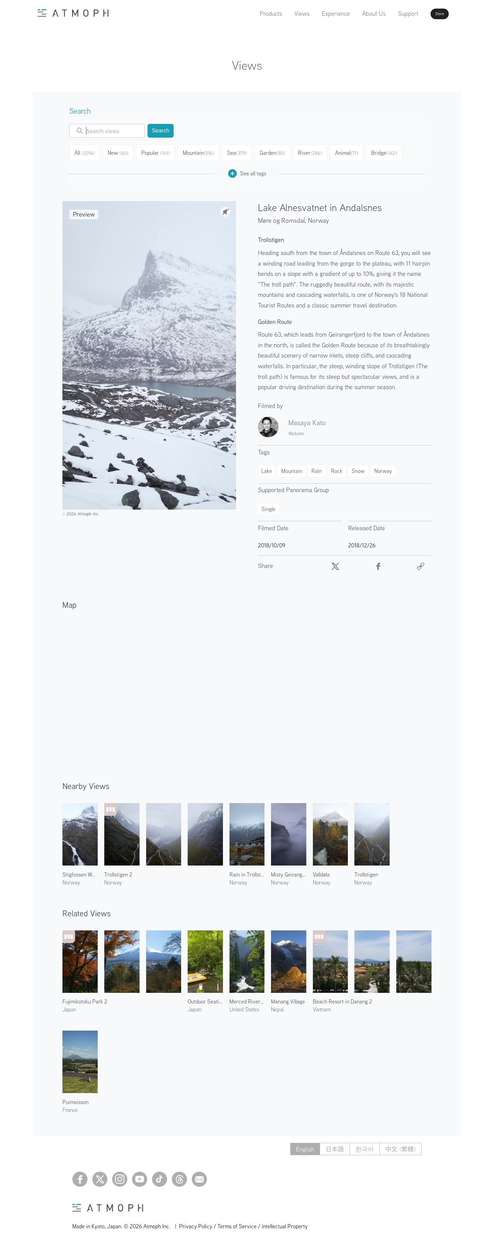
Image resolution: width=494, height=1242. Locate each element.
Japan (69, 1006)
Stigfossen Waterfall (80, 871)
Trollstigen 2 (118, 871)
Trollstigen (366, 871)
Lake (266, 468)
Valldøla (321, 871)
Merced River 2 (247, 998)
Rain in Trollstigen (247, 871)
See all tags (247, 170)
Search (160, 131)
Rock (336, 468)
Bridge (392, 152)
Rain (316, 468)
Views (282, 14)
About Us (354, 14)
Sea (241, 152)
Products (251, 14)
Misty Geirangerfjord (288, 871)
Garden (278, 152)
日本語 (335, 1146)
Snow (358, 468)
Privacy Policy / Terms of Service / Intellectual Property (243, 1223)
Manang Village (288, 998)
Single (268, 506)
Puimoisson (75, 1099)
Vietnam (322, 1006)
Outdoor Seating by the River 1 (205, 998)
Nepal (277, 1006)
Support (388, 14)
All (86, 152)
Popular (159, 152)
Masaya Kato (307, 419)
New (121, 152)
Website (296, 431)
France (70, 1107)
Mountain (202, 152)
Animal (353, 152)
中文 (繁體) (400, 1146)
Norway (318, 217)
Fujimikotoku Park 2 (84, 998)
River (316, 152)
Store (427, 14)
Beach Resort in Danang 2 (342, 998)
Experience (316, 14)
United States (244, 1006)
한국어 (364, 1146)
